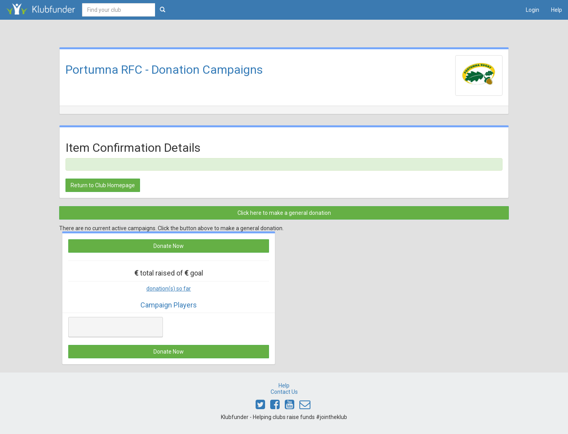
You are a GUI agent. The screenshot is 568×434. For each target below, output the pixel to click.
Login (532, 10)
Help (556, 10)
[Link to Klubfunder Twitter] (260, 406)
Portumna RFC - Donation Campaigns (164, 69)
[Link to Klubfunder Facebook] (275, 406)
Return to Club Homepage (103, 185)
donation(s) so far (168, 288)
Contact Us (284, 392)
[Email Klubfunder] (304, 406)
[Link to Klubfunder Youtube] (289, 406)
